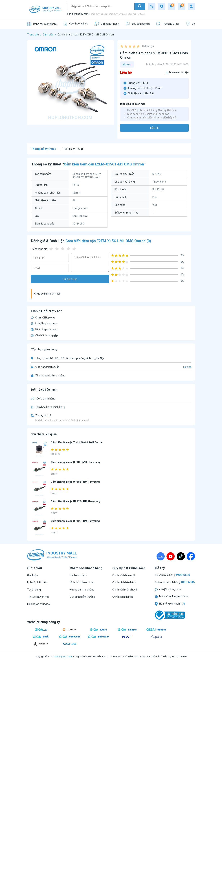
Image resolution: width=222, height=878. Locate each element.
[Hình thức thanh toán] (82, 582)
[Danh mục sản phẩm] (42, 24)
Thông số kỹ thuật (43, 149)
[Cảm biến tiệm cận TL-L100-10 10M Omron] (39, 449)
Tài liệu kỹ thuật (73, 149)
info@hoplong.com (44, 323)
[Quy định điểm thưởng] (82, 596)
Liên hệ (154, 127)
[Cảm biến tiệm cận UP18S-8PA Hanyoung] (39, 488)
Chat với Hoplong (43, 317)
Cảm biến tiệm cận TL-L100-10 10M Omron (77, 442)
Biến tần (132, 14)
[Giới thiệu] (32, 575)
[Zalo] (161, 556)
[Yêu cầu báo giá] (137, 23)
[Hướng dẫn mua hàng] (82, 589)
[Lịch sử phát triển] (37, 582)
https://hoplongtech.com (171, 596)
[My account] (191, 6)
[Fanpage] (191, 556)
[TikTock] (181, 556)
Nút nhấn (142, 14)
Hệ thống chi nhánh (44, 329)
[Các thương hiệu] (75, 23)
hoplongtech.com (63, 656)
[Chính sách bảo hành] (124, 582)
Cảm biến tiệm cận (118, 14)
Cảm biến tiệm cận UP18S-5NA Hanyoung (75, 462)
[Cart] (181, 6)
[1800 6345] (151, 6)
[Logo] (45, 10)
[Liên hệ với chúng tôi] (38, 604)
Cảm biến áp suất (99, 14)
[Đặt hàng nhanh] (106, 23)
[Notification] (171, 6)
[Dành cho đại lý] (78, 575)
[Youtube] (170, 556)
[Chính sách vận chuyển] (125, 589)
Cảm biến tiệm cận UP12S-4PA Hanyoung (75, 521)
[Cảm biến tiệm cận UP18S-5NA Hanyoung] (39, 469)
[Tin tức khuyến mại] (38, 596)
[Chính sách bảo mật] (123, 575)
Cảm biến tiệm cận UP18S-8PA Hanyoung (75, 481)
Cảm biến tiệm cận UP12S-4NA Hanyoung (75, 501)
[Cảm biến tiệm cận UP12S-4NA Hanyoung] (39, 508)
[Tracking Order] (167, 23)
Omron (127, 64)
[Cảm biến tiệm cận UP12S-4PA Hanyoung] (39, 527)
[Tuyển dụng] (34, 589)
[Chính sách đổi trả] (122, 596)
